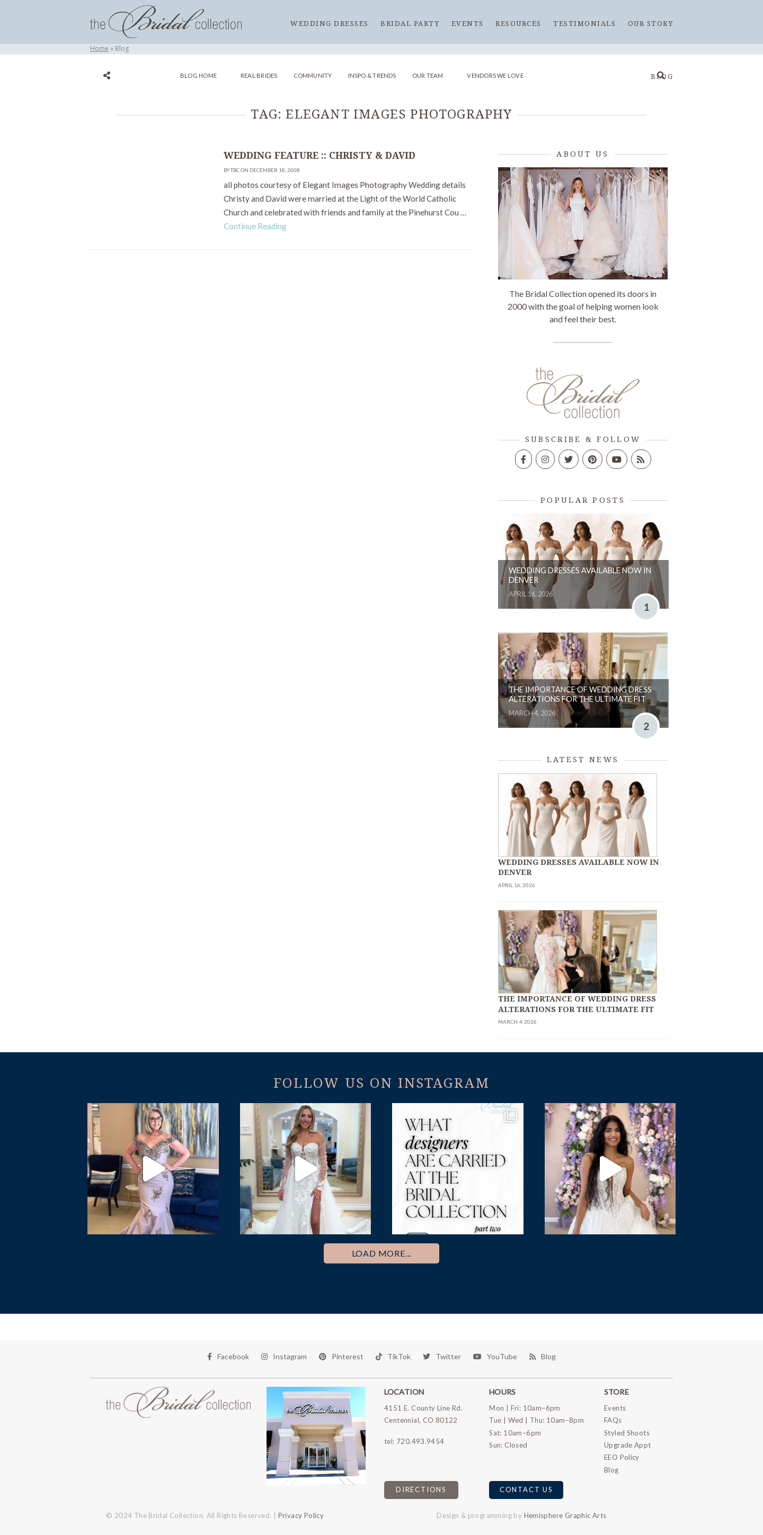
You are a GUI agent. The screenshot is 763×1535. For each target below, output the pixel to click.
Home (99, 48)
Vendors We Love (495, 75)
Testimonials (584, 24)
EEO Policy (622, 1457)
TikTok (393, 1356)
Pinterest (341, 1356)
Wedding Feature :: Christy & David (319, 155)
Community (313, 75)
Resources (518, 24)
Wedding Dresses (329, 24)
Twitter (442, 1356)
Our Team (427, 75)
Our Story (650, 24)
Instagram (284, 1356)
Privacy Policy (301, 1515)
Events (467, 24)
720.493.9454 (420, 1441)
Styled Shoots (627, 1433)
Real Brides (259, 75)
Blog (662, 76)
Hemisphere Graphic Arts (565, 1515)
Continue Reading (255, 226)
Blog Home (198, 75)
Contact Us (526, 1489)
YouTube (495, 1356)
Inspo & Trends (372, 75)
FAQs (613, 1420)
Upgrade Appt (627, 1445)
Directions (421, 1489)
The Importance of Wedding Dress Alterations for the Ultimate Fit (580, 694)
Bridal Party (409, 24)
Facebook (228, 1356)
